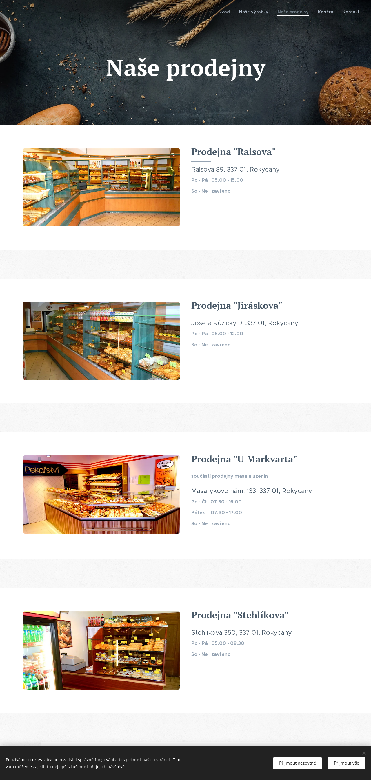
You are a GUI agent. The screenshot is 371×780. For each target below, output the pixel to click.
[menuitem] (231, 12)
